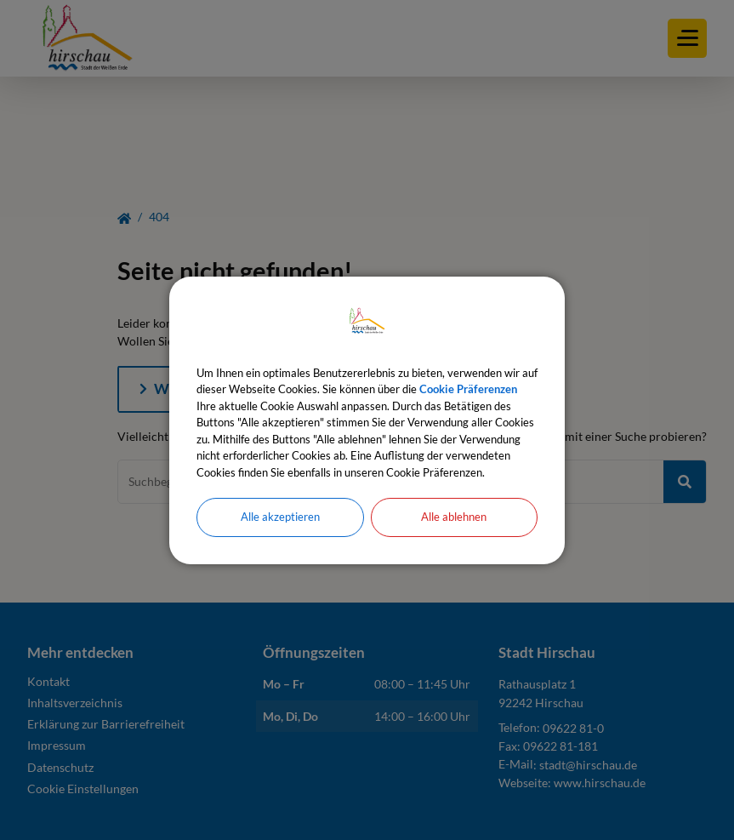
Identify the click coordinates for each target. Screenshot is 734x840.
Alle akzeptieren (280, 516)
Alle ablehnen (453, 516)
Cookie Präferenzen (468, 389)
